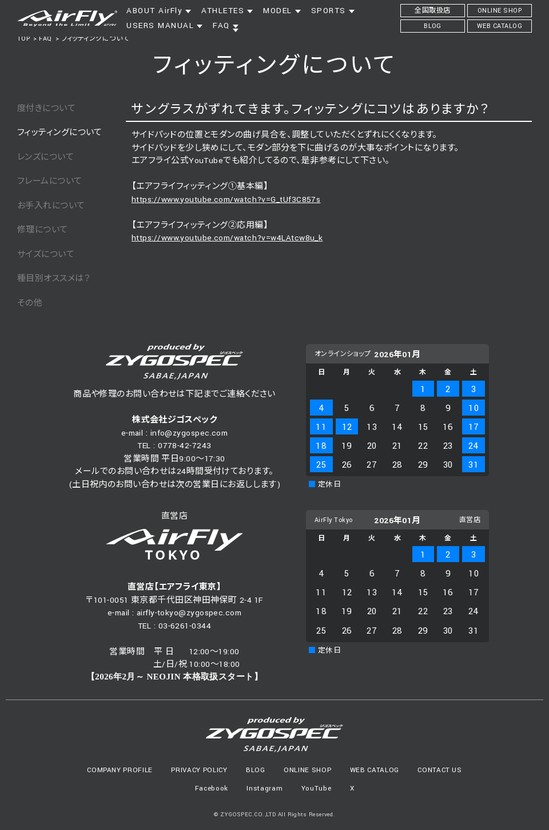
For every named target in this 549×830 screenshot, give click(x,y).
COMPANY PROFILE (120, 770)
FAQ (45, 38)
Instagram (264, 788)
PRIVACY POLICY (199, 770)
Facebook (211, 788)
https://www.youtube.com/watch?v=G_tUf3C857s (226, 199)
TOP (23, 38)
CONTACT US (439, 770)
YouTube (316, 788)
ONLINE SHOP (307, 770)
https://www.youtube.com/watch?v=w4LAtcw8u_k (227, 237)
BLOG (255, 770)
